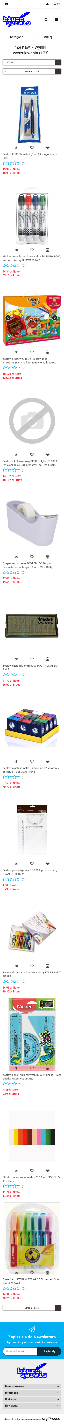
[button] (56, 4)
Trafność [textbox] (8, 62)
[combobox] (32, 62)
